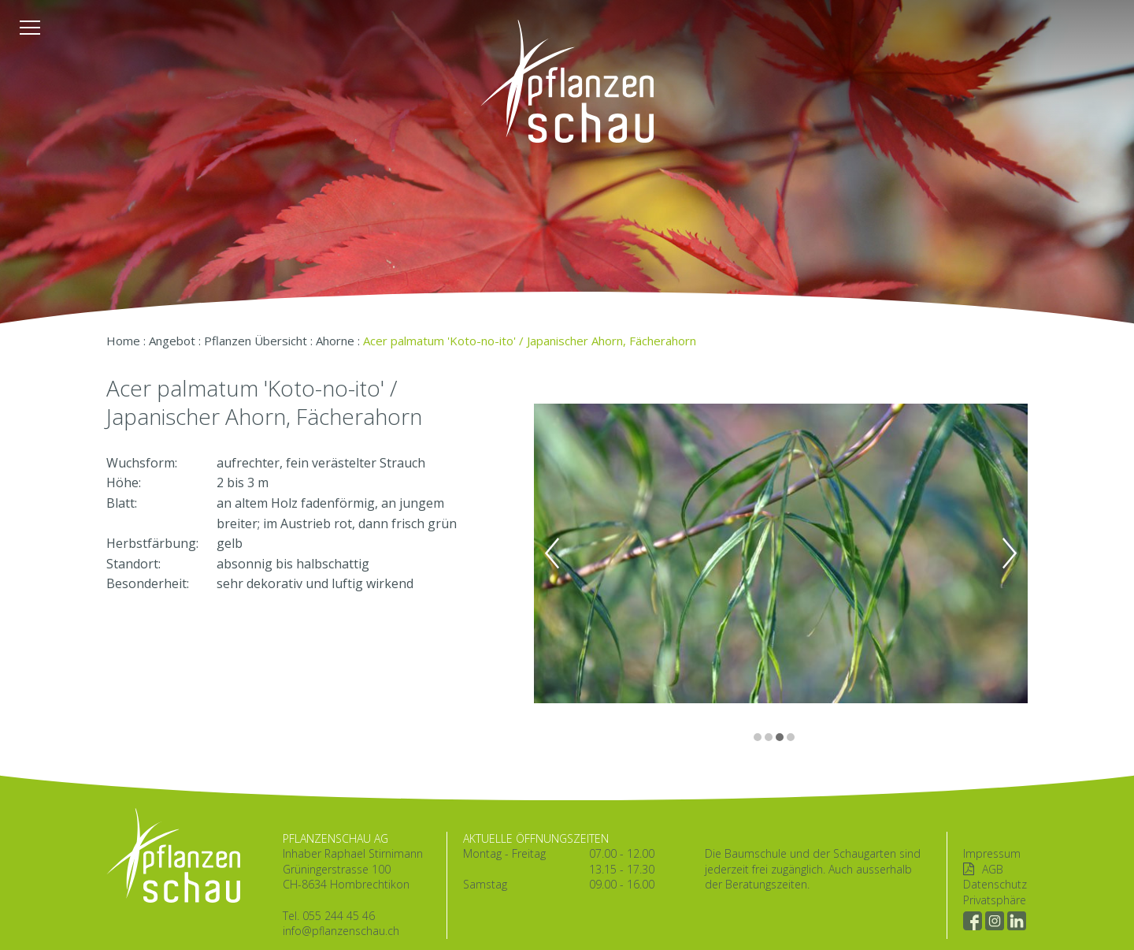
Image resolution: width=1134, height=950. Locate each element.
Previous (552, 553)
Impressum (992, 853)
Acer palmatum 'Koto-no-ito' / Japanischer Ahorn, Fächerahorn (529, 340)
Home (123, 340)
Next (1009, 553)
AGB (992, 869)
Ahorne (335, 340)
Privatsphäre (994, 899)
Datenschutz (995, 884)
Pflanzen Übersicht (255, 340)
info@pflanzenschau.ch (341, 930)
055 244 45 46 (338, 915)
